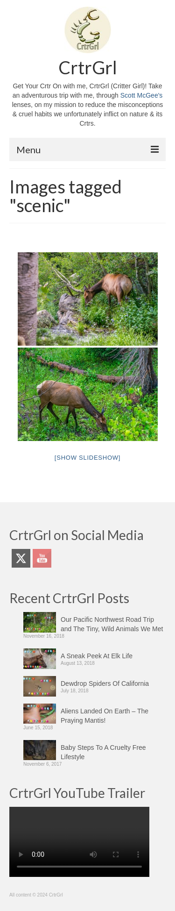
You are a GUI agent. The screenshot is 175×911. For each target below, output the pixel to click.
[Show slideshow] (87, 457)
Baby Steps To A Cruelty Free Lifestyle (103, 752)
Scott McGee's (141, 95)
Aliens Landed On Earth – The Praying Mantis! (104, 715)
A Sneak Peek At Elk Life (97, 656)
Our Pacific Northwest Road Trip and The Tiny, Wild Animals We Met (112, 624)
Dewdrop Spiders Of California (105, 683)
